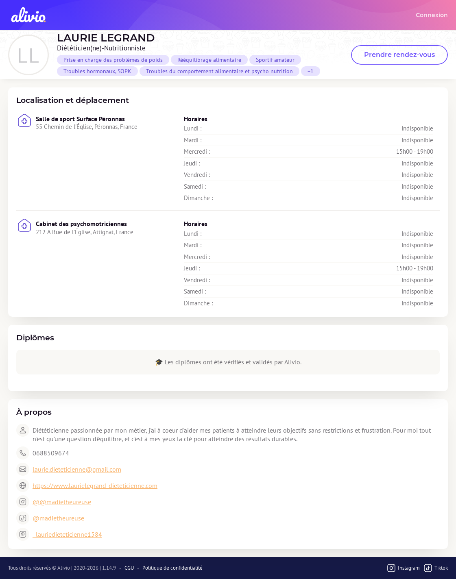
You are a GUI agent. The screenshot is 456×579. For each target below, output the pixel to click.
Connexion (432, 15)
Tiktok (435, 568)
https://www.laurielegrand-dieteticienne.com (95, 485)
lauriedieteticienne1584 (67, 534)
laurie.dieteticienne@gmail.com (77, 469)
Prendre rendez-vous (399, 55)
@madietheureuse (58, 518)
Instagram (403, 568)
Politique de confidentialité (172, 568)
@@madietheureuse (62, 502)
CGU (129, 568)
